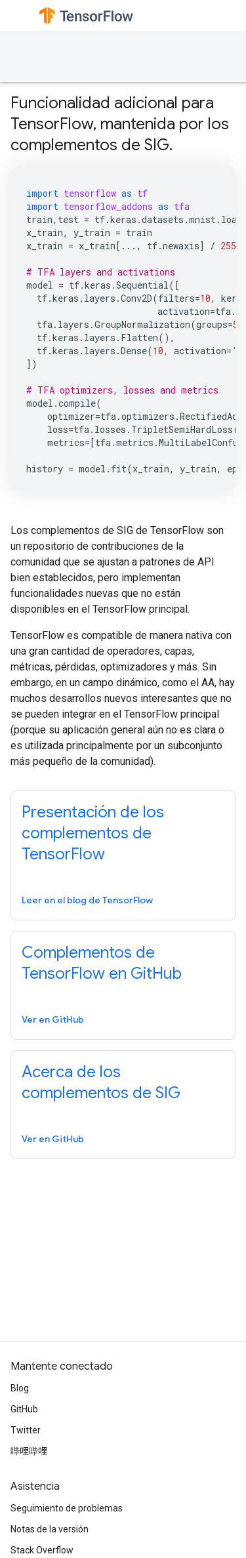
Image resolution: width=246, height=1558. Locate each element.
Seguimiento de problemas (66, 1508)
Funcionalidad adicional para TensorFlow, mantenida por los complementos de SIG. (119, 124)
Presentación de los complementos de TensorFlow (93, 833)
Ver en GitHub (53, 1019)
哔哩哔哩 (28, 1451)
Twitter (25, 1430)
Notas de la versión (49, 1529)
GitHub (24, 1409)
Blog (19, 1388)
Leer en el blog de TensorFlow (87, 900)
